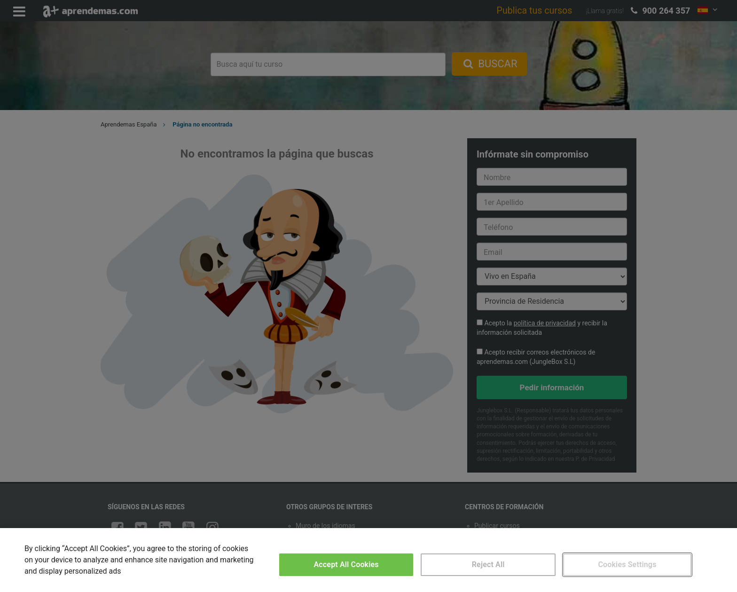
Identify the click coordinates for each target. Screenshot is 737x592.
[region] (368, 560)
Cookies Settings (627, 564)
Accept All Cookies (346, 564)
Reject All (488, 564)
